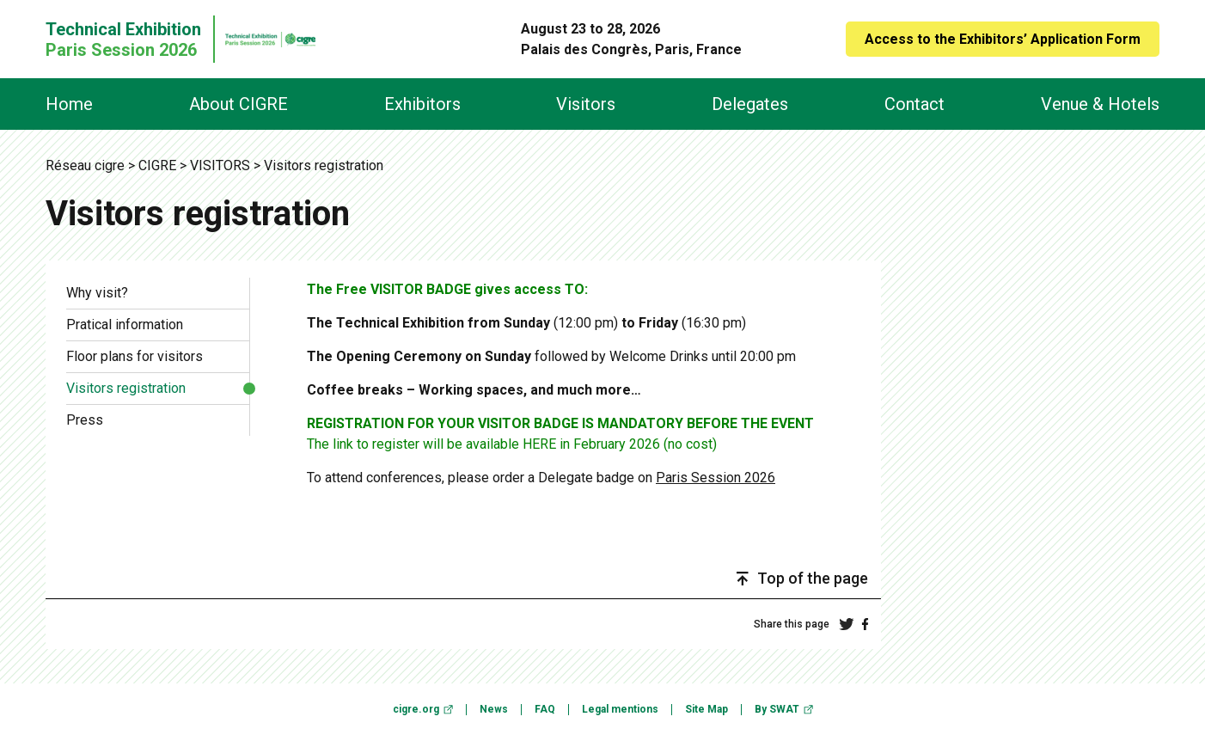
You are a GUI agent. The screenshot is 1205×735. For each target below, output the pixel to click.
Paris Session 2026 (715, 477)
